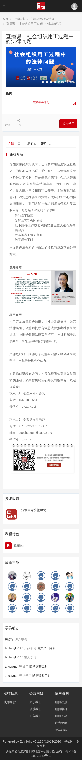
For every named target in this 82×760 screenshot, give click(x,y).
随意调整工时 (38, 666)
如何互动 (61, 716)
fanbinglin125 (14, 648)
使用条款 (10, 702)
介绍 (11, 143)
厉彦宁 (9, 639)
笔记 (32, 143)
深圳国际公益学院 (33, 510)
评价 (46, 143)
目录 (20, 143)
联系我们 (35, 709)
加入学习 (68, 123)
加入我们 (35, 716)
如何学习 (61, 709)
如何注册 (61, 702)
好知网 (68, 741)
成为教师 (61, 723)
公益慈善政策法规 (42, 19)
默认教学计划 (41, 102)
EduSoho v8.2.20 (31, 741)
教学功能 (61, 730)
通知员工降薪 (46, 648)
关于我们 (35, 702)
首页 (5, 19)
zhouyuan (11, 666)
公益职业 (19, 19)
